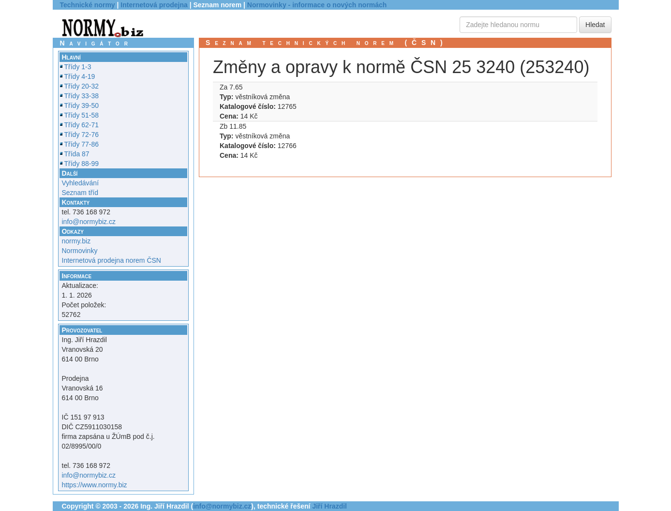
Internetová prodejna (153, 5)
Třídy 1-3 (77, 67)
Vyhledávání (80, 183)
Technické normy (87, 5)
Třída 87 (76, 154)
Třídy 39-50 (81, 105)
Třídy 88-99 (81, 163)
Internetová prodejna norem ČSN (111, 260)
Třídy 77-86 (81, 144)
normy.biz (76, 241)
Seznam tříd (80, 192)
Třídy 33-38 (81, 96)
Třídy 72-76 (81, 134)
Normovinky (80, 251)
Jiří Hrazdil (329, 506)
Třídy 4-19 (79, 76)
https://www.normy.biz (94, 485)
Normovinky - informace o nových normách (317, 5)
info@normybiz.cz (89, 221)
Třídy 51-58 (81, 115)
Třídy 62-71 (81, 125)
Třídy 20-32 (81, 86)
